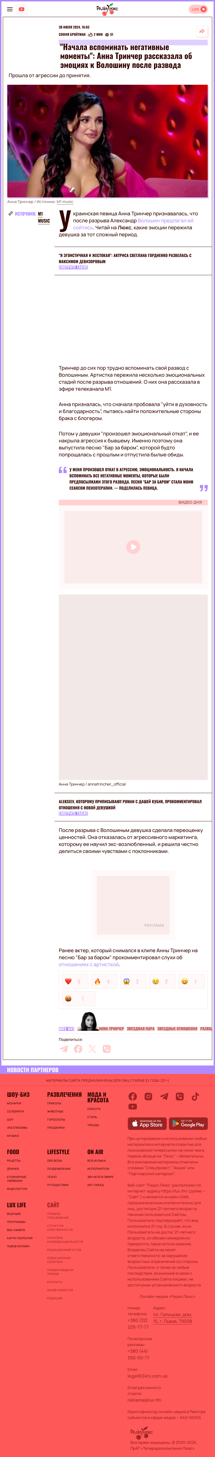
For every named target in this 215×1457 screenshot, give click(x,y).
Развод (207, 1029)
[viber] (107, 1049)
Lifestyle (58, 1151)
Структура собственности (60, 1228)
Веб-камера (16, 1230)
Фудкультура (17, 1189)
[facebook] (78, 1049)
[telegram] (64, 1049)
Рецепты (13, 1161)
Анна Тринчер (111, 1029)
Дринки (13, 1169)
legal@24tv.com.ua (147, 1376)
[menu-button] (10, 9)
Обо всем (54, 1161)
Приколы (54, 1103)
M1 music (65, 201)
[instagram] (148, 1096)
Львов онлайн (18, 1246)
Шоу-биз (66, 1029)
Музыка (13, 1136)
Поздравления (58, 1169)
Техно (52, 1177)
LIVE (195, 9)
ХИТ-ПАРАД (95, 1185)
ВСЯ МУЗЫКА (96, 1161)
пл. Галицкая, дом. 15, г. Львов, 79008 (172, 1317)
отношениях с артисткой (89, 964)
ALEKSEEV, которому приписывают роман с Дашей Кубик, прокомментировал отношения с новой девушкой (130, 805)
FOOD (13, 1151)
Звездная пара (141, 1029)
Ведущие (14, 1214)
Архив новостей (60, 1290)
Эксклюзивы (17, 1128)
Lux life (16, 1205)
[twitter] (92, 1049)
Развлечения (64, 1094)
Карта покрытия (19, 1238)
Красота (94, 1109)
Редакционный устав (64, 1250)
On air (95, 1151)
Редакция (54, 1298)
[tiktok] (195, 1096)
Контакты (54, 1282)
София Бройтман (72, 34)
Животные (55, 1111)
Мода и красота (98, 1097)
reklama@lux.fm (144, 1400)
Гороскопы (56, 1119)
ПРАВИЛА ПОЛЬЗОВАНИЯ (58, 1216)
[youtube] (133, 1107)
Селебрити (15, 1111)
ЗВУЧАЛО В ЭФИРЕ (100, 1177)
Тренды (93, 1125)
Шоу (10, 1119)
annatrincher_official (107, 784)
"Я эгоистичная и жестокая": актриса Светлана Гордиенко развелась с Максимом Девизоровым (125, 259)
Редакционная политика (59, 1260)
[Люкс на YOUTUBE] (21, 9)
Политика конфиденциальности (64, 1240)
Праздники (55, 1128)
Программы (16, 1222)
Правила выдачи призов (60, 1272)
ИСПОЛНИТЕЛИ (98, 1169)
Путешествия (57, 1185)
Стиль (92, 1117)
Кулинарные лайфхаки (16, 1179)
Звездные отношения (177, 1029)
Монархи (14, 1103)
